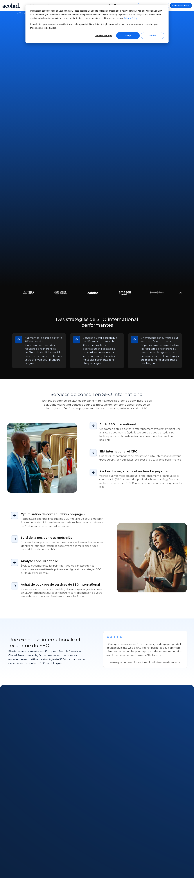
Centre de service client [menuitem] (112, 848)
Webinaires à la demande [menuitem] (68, 848)
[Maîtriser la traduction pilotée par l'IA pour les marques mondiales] (141, 637)
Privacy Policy (130, 18)
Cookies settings (103, 35)
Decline (152, 35)
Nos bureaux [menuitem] (19, 859)
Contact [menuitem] (103, 854)
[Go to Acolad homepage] (11, 5)
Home (15, 13)
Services (24, 13)
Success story (40, 599)
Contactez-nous (181, 5)
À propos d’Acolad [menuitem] (23, 848)
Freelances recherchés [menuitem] (26, 871)
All (14, 599)
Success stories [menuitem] (62, 859)
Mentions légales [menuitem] (150, 848)
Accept (128, 35)
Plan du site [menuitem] (147, 859)
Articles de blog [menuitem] (62, 865)
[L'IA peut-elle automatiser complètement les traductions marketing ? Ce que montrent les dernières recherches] (52, 637)
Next (30, 674)
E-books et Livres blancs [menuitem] (68, 854)
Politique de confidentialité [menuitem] (156, 854)
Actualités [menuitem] (18, 854)
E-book (57, 599)
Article (23, 599)
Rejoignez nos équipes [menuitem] (25, 865)
